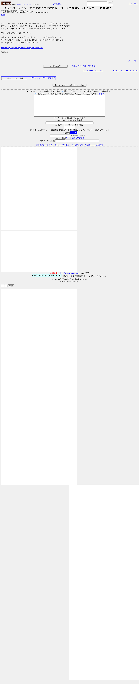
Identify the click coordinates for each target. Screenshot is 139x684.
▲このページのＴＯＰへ (93, 71)
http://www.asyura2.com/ (69, 277)
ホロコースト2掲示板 (129, 71)
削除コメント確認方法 (94, 149)
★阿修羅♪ (56, 4)
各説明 (101, 94)
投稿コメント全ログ (44, 149)
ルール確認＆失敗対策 (75, 142)
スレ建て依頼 (77, 149)
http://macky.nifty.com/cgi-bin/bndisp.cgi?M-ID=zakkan (22, 48)
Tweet (3, 15)
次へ (130, 3)
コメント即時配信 (62, 149)
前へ (136, 3)
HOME (19, 4)
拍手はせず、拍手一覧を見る (84, 66)
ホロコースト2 (27, 4)
